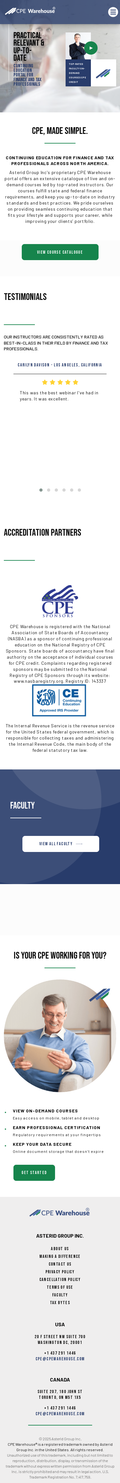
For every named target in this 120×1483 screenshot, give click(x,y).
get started (34, 1172)
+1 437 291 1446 (60, 1353)
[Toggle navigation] (113, 12)
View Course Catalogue (60, 252)
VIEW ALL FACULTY (60, 844)
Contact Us (60, 1264)
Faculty (60, 1295)
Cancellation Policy (60, 1279)
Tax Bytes (60, 1302)
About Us (60, 1248)
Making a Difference (60, 1256)
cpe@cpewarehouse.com (60, 1359)
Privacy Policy (60, 1272)
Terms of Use (60, 1287)
